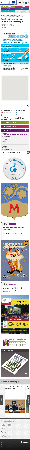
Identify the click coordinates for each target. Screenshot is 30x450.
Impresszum (4, 442)
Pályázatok (6, 117)
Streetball (4, 147)
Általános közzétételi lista (19, 118)
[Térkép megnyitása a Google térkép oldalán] (15, 88)
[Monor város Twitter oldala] (23, 3)
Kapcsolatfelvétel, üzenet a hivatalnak (11, 122)
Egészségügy (7, 112)
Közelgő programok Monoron (9, 130)
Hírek (21, 8)
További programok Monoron (11, 152)
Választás (8, 11)
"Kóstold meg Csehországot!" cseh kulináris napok (14, 134)
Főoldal (3, 15)
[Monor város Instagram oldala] (28, 3)
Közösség (7, 8)
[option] (15, 401)
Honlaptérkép (4, 444)
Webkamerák (21, 110)
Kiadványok (21, 112)
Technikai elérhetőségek (6, 446)
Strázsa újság (7, 119)
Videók (20, 115)
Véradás (4, 141)
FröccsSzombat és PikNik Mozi (12, 288)
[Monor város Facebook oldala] (26, 3)
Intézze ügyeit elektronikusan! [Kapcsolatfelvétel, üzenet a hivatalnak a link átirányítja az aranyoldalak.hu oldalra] (9, 126)
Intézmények (7, 115)
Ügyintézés (22, 6)
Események (19, 15)
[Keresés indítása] (28, 106)
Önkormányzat (7, 6)
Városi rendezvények (11, 15)
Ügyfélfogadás (7, 110)
